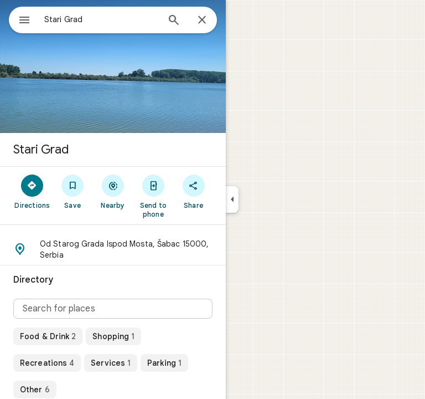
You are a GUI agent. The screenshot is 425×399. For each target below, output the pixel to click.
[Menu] (24, 21)
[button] (113, 249)
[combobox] (101, 19)
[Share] (193, 191)
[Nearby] (113, 191)
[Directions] (32, 191)
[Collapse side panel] (232, 199)
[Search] (173, 21)
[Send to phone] (153, 195)
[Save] (73, 191)
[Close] (202, 20)
